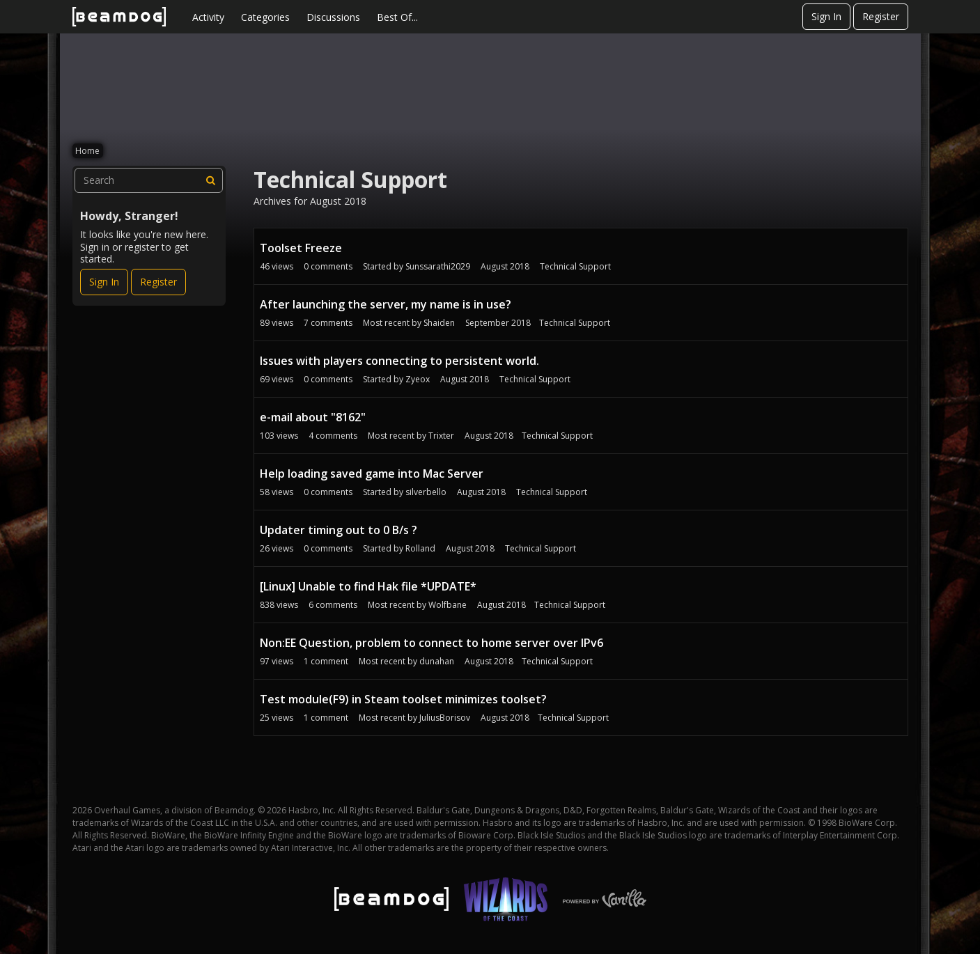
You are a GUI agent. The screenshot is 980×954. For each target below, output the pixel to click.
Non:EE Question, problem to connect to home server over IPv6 (431, 642)
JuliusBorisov (444, 718)
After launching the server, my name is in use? (385, 304)
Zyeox (417, 379)
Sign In (826, 16)
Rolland (420, 548)
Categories (265, 17)
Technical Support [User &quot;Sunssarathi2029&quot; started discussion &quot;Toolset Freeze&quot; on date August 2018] (575, 266)
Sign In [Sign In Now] (104, 281)
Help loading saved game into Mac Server (371, 473)
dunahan (436, 661)
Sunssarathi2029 (437, 266)
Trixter (441, 435)
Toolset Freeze (301, 248)
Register (880, 16)
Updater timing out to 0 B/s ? (338, 530)
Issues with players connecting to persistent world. (399, 360)
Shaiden (439, 323)
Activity (208, 17)
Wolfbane (447, 605)
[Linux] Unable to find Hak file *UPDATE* (368, 586)
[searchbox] (149, 180)
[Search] (210, 180)
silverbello (425, 492)
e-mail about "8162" (313, 417)
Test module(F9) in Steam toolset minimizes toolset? (403, 699)
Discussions (333, 17)
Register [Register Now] (158, 281)
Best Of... (397, 17)
